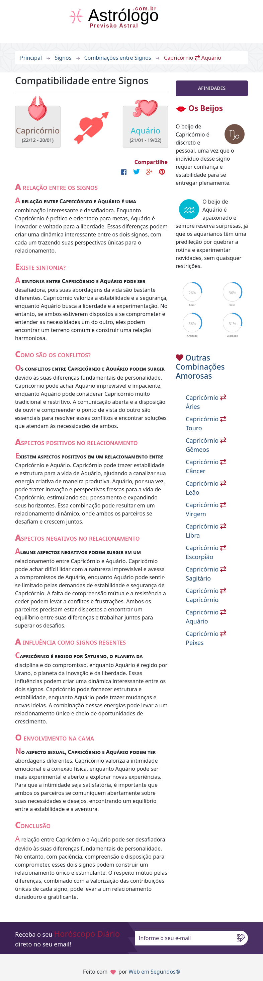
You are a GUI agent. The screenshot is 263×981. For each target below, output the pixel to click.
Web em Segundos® (154, 971)
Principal (31, 57)
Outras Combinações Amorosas (200, 366)
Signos (63, 57)
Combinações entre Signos (117, 57)
